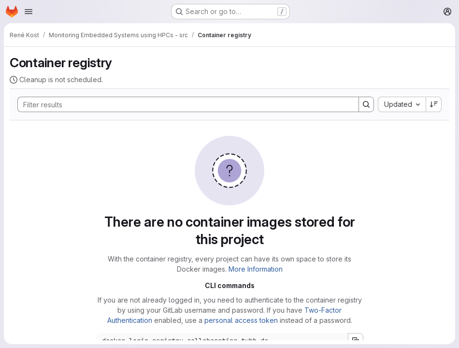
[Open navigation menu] (28, 11)
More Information (256, 269)
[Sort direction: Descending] (434, 104)
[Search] (183, 104)
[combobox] (402, 104)
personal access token (241, 320)
